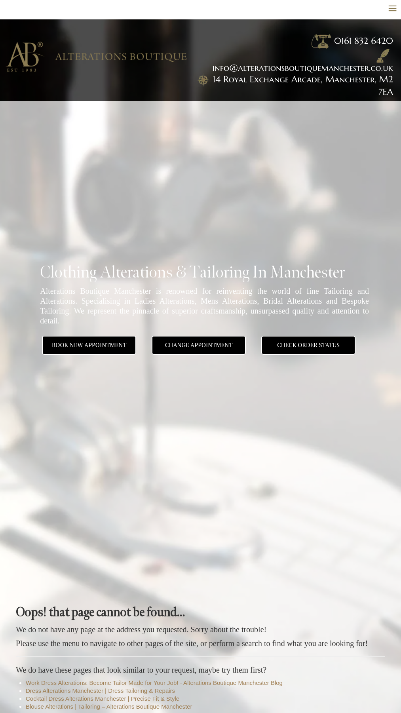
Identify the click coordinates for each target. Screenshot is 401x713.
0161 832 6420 (363, 40)
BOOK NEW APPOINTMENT (89, 345)
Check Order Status (308, 345)
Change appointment (199, 345)
